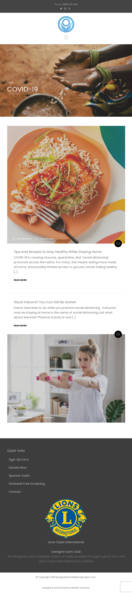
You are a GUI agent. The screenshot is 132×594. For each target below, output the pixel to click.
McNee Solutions (80, 587)
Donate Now (18, 467)
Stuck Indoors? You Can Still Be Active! (45, 302)
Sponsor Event (19, 476)
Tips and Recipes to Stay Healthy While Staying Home (58, 251)
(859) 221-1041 (70, 4)
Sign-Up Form (19, 459)
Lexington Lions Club (66, 552)
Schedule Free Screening (27, 484)
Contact (15, 492)
